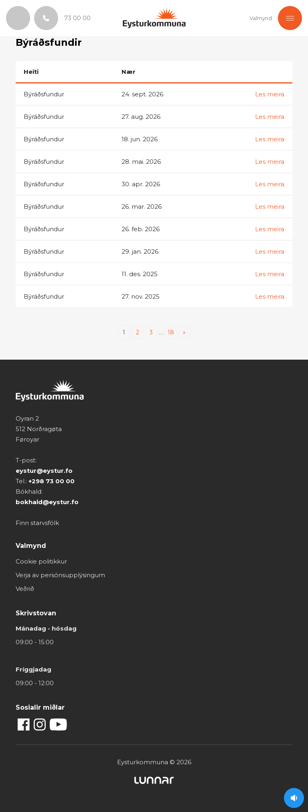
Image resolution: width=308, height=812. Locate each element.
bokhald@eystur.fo (47, 502)
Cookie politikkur (41, 561)
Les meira (269, 94)
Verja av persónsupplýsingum (60, 575)
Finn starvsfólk (37, 523)
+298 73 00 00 (51, 481)
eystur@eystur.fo (44, 470)
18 (171, 332)
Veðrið (25, 588)
